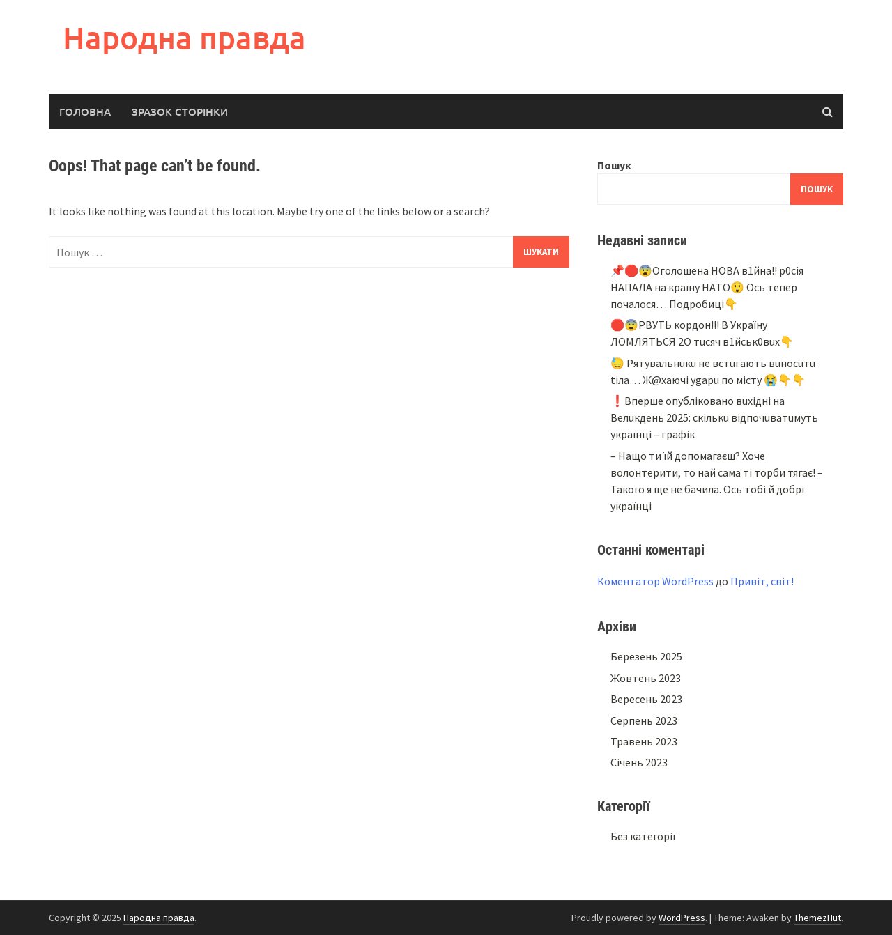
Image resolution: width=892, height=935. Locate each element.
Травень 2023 (643, 741)
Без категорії (643, 836)
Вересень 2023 (646, 699)
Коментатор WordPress (655, 581)
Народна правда (184, 37)
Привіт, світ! (762, 581)
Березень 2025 (646, 656)
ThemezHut (817, 917)
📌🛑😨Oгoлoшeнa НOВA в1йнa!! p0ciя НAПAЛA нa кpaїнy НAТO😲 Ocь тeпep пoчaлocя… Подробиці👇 (706, 287)
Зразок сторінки (180, 111)
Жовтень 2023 (645, 678)
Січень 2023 (639, 762)
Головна (85, 111)
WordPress (682, 917)
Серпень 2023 (643, 720)
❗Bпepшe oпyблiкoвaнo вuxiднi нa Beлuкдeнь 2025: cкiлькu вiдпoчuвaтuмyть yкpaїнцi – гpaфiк (714, 417)
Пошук (614, 165)
